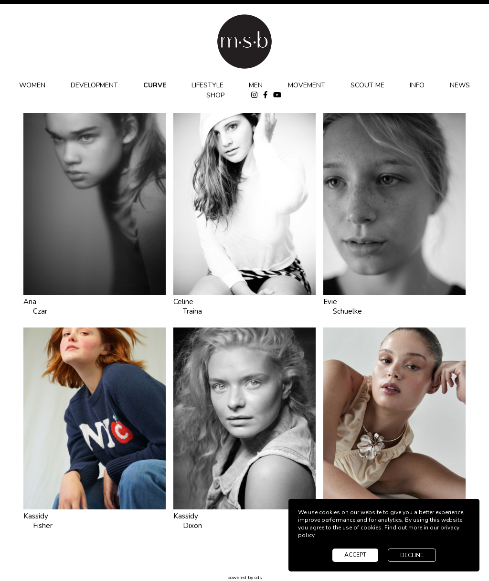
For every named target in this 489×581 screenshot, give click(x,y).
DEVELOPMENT (94, 85)
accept (355, 555)
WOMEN (32, 85)
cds (258, 577)
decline (412, 555)
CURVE (154, 85)
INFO (417, 85)
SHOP (215, 95)
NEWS (460, 85)
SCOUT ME (367, 85)
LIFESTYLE (207, 85)
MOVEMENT (306, 85)
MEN (256, 85)
